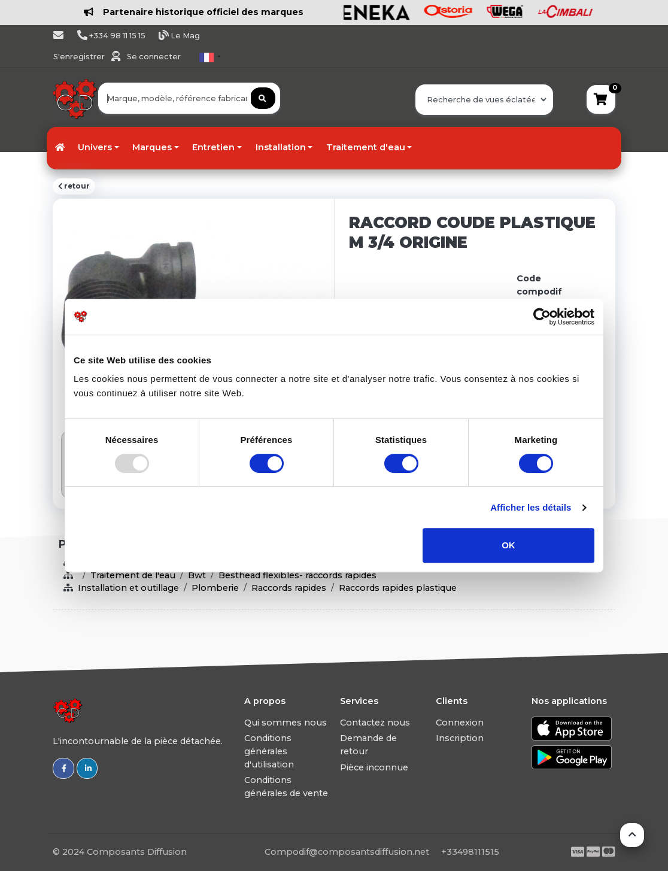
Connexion (460, 722)
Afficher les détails (530, 507)
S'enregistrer (80, 56)
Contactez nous (375, 722)
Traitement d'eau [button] (365, 147)
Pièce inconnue (374, 767)
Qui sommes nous (285, 722)
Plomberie (215, 587)
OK (508, 545)
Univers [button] (95, 147)
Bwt (197, 575)
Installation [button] (281, 147)
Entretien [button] (213, 147)
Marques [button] (152, 147)
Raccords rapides (288, 587)
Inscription (460, 738)
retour (74, 186)
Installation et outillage (128, 587)
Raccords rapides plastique (398, 587)
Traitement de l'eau (132, 575)
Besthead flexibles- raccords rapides (297, 575)
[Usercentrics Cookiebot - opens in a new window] (542, 317)
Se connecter (154, 56)
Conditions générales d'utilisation (269, 751)
